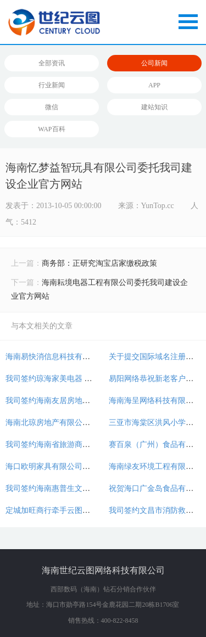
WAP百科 (51, 129)
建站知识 (154, 107)
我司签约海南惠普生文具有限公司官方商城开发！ (90, 488)
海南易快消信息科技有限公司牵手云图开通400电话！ (95, 357)
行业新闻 (51, 85)
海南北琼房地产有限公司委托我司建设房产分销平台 (93, 422)
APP (154, 85)
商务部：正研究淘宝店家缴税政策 (99, 263)
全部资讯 (51, 63)
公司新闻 (154, 63)
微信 (51, 107)
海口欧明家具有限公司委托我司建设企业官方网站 (90, 466)
